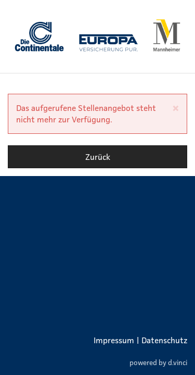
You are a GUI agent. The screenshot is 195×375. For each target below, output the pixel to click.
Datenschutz (164, 340)
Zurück (97, 157)
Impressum (114, 340)
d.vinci (177, 362)
